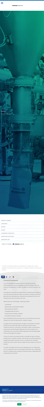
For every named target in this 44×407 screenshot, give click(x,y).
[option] (19, 3)
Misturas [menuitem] (3, 221)
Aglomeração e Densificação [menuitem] (7, 227)
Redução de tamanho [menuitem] (6, 214)
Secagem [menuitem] (3, 224)
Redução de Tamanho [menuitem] (7, 387)
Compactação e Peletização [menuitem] (7, 230)
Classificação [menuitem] (4, 218)
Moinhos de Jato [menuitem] (6, 388)
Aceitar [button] (19, 404)
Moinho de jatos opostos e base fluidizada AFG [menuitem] (10, 392)
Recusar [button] (24, 404)
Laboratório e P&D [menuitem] (5, 233)
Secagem (9, 108)
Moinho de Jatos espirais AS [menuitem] (9, 390)
